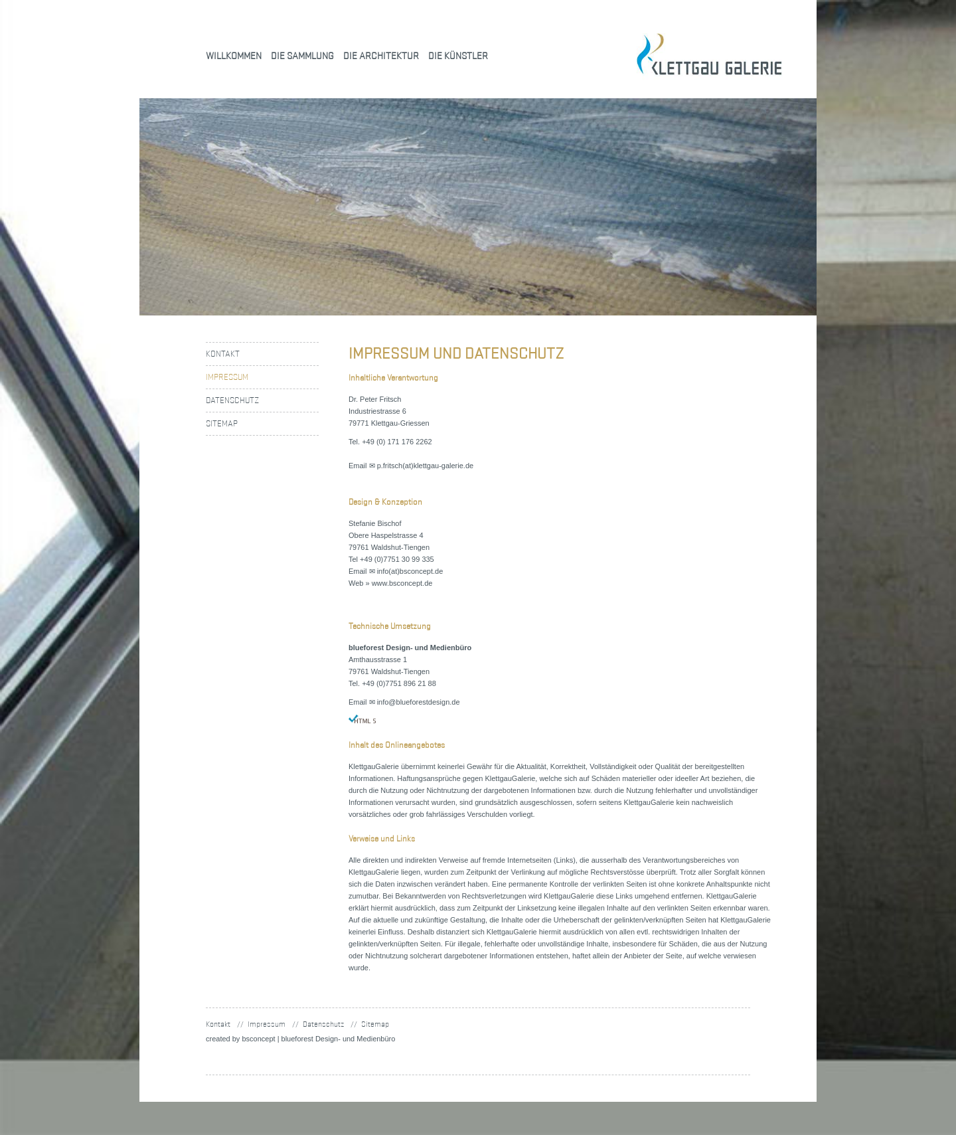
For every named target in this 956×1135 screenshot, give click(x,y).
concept (258, 1039)
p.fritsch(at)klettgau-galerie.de (425, 466)
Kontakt (223, 354)
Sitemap (222, 423)
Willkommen (234, 55)
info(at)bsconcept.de (410, 571)
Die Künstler (458, 55)
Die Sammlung (302, 55)
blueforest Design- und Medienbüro (338, 1039)
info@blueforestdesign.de (418, 702)
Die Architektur (381, 55)
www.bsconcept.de (402, 583)
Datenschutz (232, 400)
